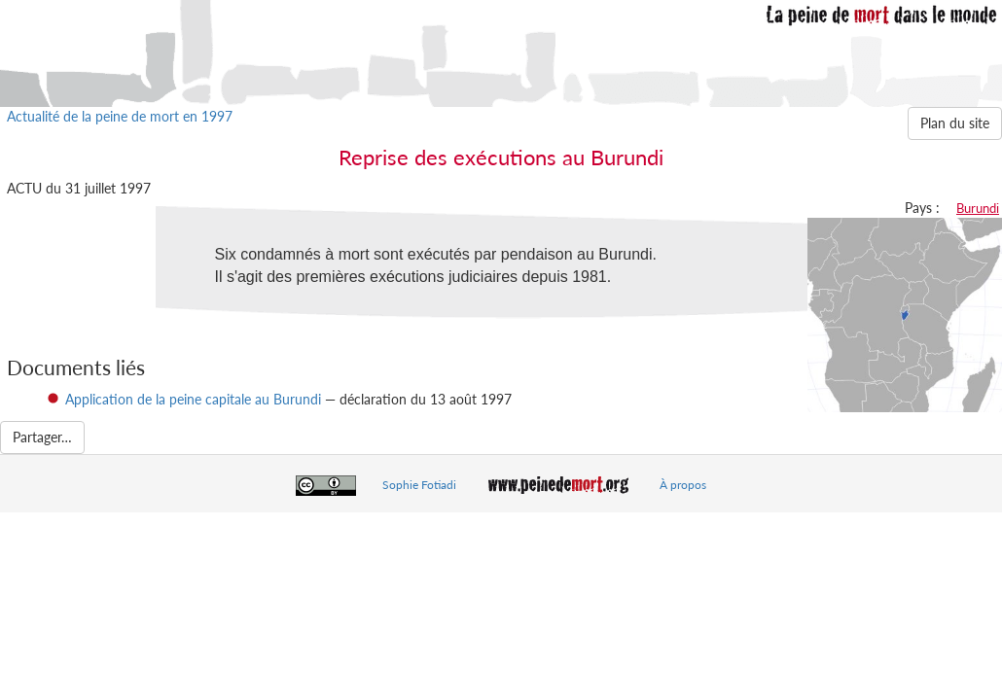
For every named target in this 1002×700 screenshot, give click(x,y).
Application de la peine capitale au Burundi (193, 399)
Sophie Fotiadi (419, 484)
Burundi (977, 208)
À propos (683, 484)
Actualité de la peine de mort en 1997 (120, 116)
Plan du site (954, 123)
